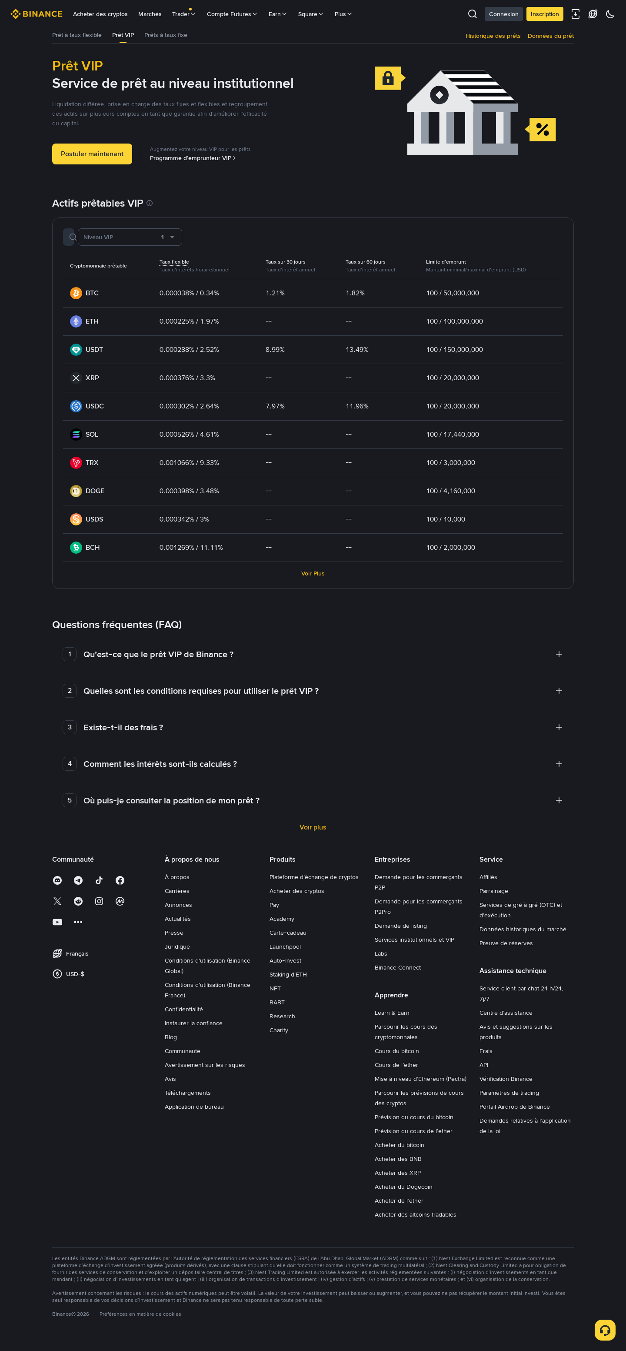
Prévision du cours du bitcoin (414, 1123)
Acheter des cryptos (100, 14)
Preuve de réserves (506, 949)
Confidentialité (184, 1015)
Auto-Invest (285, 966)
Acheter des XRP (398, 1178)
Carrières (177, 896)
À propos (177, 882)
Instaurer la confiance (194, 1029)
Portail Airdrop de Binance (514, 1112)
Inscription (545, 14)
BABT (277, 1008)
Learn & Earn (392, 1018)
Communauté (182, 1056)
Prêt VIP (132, 38)
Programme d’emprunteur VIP (193, 163)
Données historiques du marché (522, 935)
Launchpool (285, 952)
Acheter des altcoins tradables (415, 1220)
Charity (279, 1036)
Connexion (504, 14)
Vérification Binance (506, 1084)
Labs (381, 959)
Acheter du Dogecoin (404, 1192)
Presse (174, 938)
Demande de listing (401, 931)
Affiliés (488, 882)
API (483, 1070)
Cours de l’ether (396, 1070)
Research (282, 1022)
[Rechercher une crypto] (121, 242)
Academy (282, 924)
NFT (275, 994)
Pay (274, 910)
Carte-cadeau (288, 938)
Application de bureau (194, 1112)
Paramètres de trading (509, 1098)
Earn (278, 14)
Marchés (150, 14)
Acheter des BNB (398, 1164)
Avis (170, 1084)
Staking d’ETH (288, 980)
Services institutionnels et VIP (414, 945)
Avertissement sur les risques (205, 1070)
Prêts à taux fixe (181, 38)
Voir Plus (313, 579)
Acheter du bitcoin (399, 1150)
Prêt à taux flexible (81, 38)
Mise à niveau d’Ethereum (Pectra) (420, 1084)
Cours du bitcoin (397, 1056)
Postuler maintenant (92, 159)
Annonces (178, 910)
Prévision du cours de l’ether (414, 1136)
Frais (486, 1056)
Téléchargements (188, 1098)
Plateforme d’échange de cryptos (314, 882)
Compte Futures (232, 14)
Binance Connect (398, 973)
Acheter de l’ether (399, 1206)
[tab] (81, 38)
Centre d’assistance (506, 1018)
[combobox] (223, 242)
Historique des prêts (493, 38)
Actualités (178, 924)
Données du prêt (551, 38)
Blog (171, 1043)
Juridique (177, 952)
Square (311, 14)
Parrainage (493, 896)
